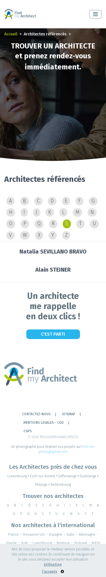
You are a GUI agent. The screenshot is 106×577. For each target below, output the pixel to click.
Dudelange (89, 476)
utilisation (53, 565)
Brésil (96, 543)
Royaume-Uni (34, 534)
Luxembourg (18, 476)
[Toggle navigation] (95, 14)
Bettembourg (61, 485)
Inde (24, 543)
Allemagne (87, 534)
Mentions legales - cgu (43, 423)
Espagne (55, 534)
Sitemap (68, 414)
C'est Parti (53, 334)
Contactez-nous (36, 414)
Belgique (63, 543)
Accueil (10, 34)
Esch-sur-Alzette (44, 476)
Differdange (69, 476)
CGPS (27, 431)
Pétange (43, 485)
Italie (70, 534)
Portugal (80, 543)
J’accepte (49, 572)
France (13, 534)
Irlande (11, 543)
